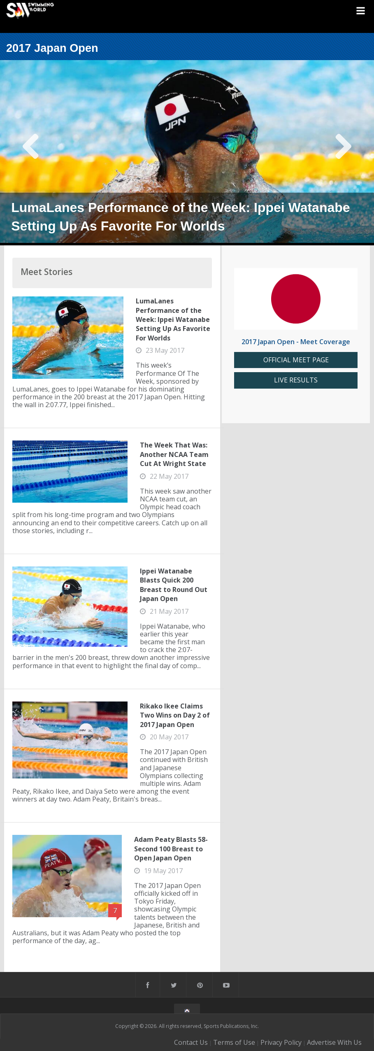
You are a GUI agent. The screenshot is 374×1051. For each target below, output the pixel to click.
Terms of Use (234, 1042)
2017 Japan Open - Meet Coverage (296, 341)
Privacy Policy (281, 1042)
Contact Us (191, 1042)
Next (342, 152)
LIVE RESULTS (296, 380)
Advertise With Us (334, 1042)
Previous (31, 152)
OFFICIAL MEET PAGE (296, 360)
